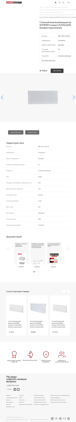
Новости (21, 397)
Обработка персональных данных (39, 419)
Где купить (57, 71)
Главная (41, 7)
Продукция (47, 7)
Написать (9, 389)
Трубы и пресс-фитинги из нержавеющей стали (60, 395)
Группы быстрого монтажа (39, 397)
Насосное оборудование (55, 397)
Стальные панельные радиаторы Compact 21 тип (51, 12)
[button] (2, 97)
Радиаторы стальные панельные (59, 7)
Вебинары (8, 404)
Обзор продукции (9, 402)
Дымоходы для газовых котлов (40, 402)
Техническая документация (11, 397)
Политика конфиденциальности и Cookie (17, 419)
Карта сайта (21, 402)
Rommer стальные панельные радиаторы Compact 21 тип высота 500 (56, 14)
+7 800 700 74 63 (12, 385)
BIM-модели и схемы (10, 406)
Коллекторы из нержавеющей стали (41, 404)
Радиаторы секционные (39, 395)
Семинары (21, 395)
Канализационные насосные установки (58, 402)
